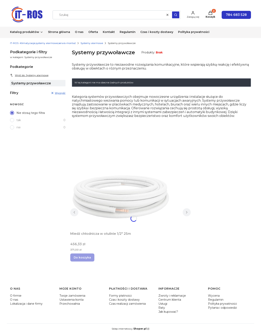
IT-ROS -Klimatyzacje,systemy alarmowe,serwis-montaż (43, 43)
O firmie (15, 295)
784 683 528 (236, 15)
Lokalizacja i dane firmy (26, 303)
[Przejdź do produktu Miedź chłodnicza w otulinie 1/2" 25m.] (120, 196)
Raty (161, 307)
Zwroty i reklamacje (172, 295)
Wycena (214, 295)
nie (18, 127)
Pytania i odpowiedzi (222, 307)
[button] (175, 14)
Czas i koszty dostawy (124, 299)
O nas (14, 299)
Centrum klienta (169, 299)
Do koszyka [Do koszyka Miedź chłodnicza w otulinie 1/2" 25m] (82, 257)
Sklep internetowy (129, 328)
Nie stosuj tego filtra (30, 113)
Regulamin (215, 299)
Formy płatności (120, 295)
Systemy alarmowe (92, 43)
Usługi (162, 303)
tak (18, 120)
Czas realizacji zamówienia (127, 303)
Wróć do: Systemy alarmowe (29, 75)
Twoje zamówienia (72, 295)
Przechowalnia (69, 303)
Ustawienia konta (71, 299)
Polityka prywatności (222, 303)
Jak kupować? (168, 312)
